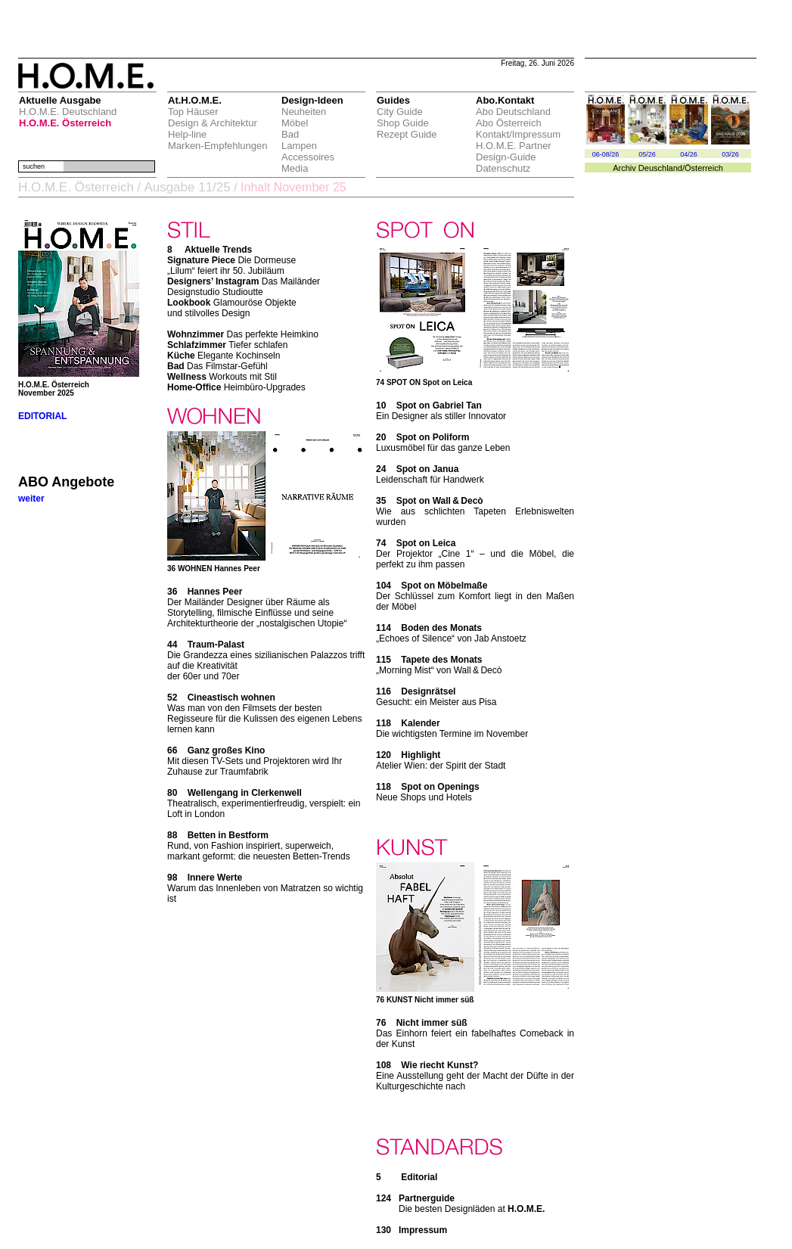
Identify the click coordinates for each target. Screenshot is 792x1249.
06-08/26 (606, 154)
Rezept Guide (407, 134)
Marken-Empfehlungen (218, 145)
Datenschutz (503, 168)
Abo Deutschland (513, 111)
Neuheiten (303, 111)
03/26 (730, 154)
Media (294, 168)
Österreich (704, 167)
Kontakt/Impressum (518, 134)
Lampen (299, 145)
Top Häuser (193, 111)
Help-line (187, 134)
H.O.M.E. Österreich (65, 123)
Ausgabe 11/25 (187, 187)
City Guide (400, 111)
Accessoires (307, 157)
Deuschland (660, 167)
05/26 (647, 154)
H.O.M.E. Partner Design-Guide (513, 151)
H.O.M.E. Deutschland (67, 111)
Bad (290, 134)
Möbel (294, 123)
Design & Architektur (212, 123)
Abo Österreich (509, 123)
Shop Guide (403, 123)
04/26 (688, 154)
